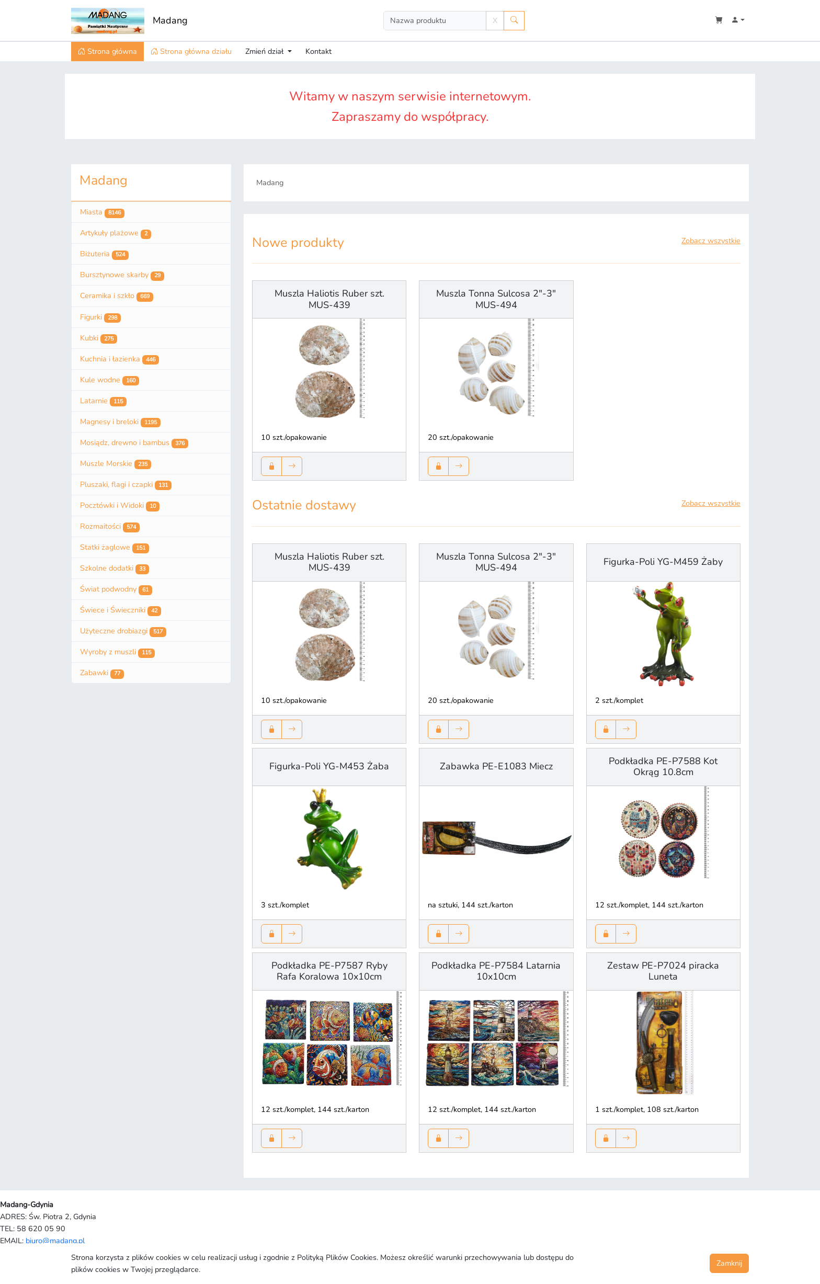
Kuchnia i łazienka (119, 359)
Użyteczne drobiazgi (123, 631)
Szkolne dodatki (114, 568)
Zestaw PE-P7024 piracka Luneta (663, 971)
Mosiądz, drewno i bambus (134, 443)
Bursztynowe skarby (122, 275)
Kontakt (318, 51)
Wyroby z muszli (117, 652)
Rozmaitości (110, 526)
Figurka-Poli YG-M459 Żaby (663, 561)
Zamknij (729, 1263)
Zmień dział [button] (265, 51)
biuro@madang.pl (55, 1240)
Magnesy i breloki (120, 422)
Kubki (98, 338)
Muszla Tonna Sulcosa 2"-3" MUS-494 (496, 299)
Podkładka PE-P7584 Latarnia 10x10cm (496, 971)
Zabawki (102, 673)
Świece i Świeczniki (120, 610)
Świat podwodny (116, 589)
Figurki (100, 317)
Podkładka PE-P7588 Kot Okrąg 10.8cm (663, 767)
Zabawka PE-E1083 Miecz (496, 766)
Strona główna (107, 51)
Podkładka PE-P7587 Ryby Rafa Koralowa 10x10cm (329, 971)
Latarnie (103, 401)
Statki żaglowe (114, 547)
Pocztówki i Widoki (120, 506)
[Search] (434, 20)
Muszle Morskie (115, 464)
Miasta (102, 212)
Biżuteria (104, 254)
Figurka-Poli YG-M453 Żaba (329, 766)
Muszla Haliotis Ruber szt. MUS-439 (329, 299)
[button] (738, 20)
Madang (170, 20)
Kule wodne (109, 380)
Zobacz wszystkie (711, 240)
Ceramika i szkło (116, 296)
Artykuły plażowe (115, 233)
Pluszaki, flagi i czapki (126, 485)
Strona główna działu (191, 51)
